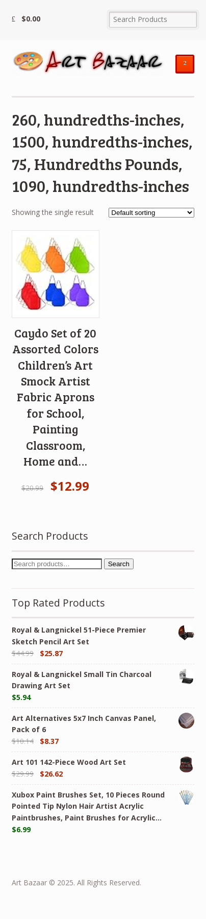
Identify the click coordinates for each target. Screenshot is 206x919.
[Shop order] (151, 212)
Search (119, 564)
